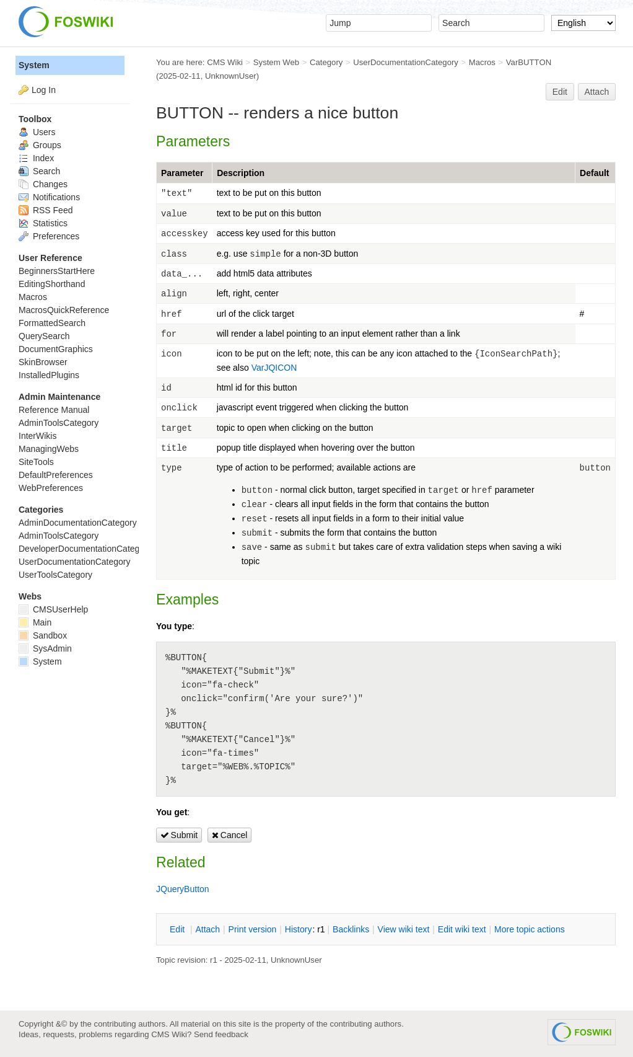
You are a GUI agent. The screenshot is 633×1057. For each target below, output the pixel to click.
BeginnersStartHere (57, 271)
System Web (276, 62)
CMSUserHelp (53, 609)
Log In (44, 90)
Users (37, 132)
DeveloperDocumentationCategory (85, 549)
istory (298, 929)
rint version (253, 929)
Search (39, 171)
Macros (482, 62)
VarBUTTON (528, 62)
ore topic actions (529, 929)
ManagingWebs (49, 449)
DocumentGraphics (56, 349)
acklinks (351, 929)
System (34, 65)
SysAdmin (45, 648)
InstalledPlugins (49, 375)
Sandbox (43, 635)
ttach (207, 929)
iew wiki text (404, 929)
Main (35, 622)
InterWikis (37, 436)
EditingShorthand (52, 284)
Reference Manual (54, 410)
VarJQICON (274, 368)
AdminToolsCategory (58, 423)
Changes (43, 184)
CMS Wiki (225, 62)
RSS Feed (45, 210)
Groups (40, 145)
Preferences (49, 236)
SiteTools (36, 462)
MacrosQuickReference (64, 310)
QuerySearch (44, 336)
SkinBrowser (43, 362)
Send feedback (221, 1034)
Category (326, 62)
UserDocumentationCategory (405, 62)
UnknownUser (230, 76)
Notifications (49, 197)
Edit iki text (462, 929)
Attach (597, 92)
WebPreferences (51, 488)
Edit (559, 92)
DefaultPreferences (56, 475)
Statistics (43, 223)
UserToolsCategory (55, 575)
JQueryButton (182, 889)
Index (36, 158)
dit (178, 929)
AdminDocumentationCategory (78, 523)
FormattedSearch (52, 323)
